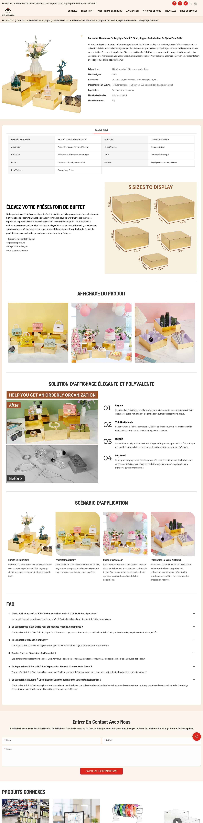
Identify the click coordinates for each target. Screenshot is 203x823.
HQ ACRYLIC (8, 21)
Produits (21, 21)
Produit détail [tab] (101, 130)
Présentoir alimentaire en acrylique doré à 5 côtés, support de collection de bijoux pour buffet (115, 21)
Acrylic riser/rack (61, 21)
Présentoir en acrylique (39, 21)
